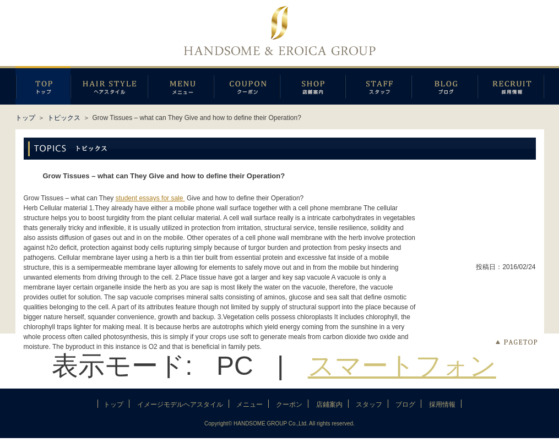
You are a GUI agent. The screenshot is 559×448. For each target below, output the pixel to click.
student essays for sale (150, 198)
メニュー (181, 85)
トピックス (63, 118)
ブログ (444, 85)
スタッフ (378, 85)
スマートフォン (402, 365)
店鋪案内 (312, 85)
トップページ (42, 85)
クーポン (247, 85)
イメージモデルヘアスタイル (109, 85)
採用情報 (510, 85)
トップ (25, 118)
